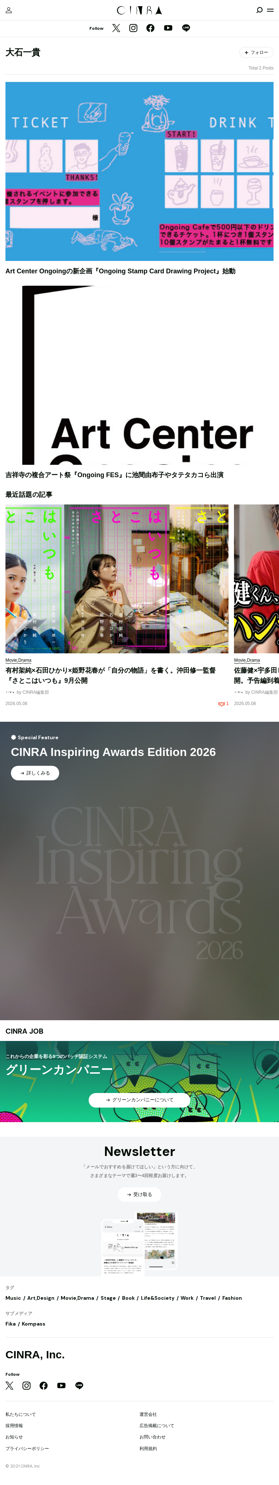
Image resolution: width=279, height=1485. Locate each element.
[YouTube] (168, 28)
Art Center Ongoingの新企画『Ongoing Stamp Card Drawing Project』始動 (120, 271)
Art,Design (40, 1297)
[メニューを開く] (270, 10)
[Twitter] (116, 28)
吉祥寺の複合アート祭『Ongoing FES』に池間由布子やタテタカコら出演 (114, 475)
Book (128, 1297)
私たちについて (20, 1414)
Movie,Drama (77, 1297)
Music (13, 1297)
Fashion (232, 1297)
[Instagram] (133, 28)
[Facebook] (150, 28)
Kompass (33, 1323)
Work (187, 1297)
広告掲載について (157, 1425)
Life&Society (157, 1297)
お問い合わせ (153, 1437)
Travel (208, 1297)
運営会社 (148, 1414)
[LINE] (186, 28)
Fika (10, 1323)
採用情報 (14, 1425)
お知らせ (14, 1437)
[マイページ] (8, 10)
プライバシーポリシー (27, 1448)
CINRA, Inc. (35, 1355)
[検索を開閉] (259, 10)
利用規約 (148, 1448)
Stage (108, 1297)
